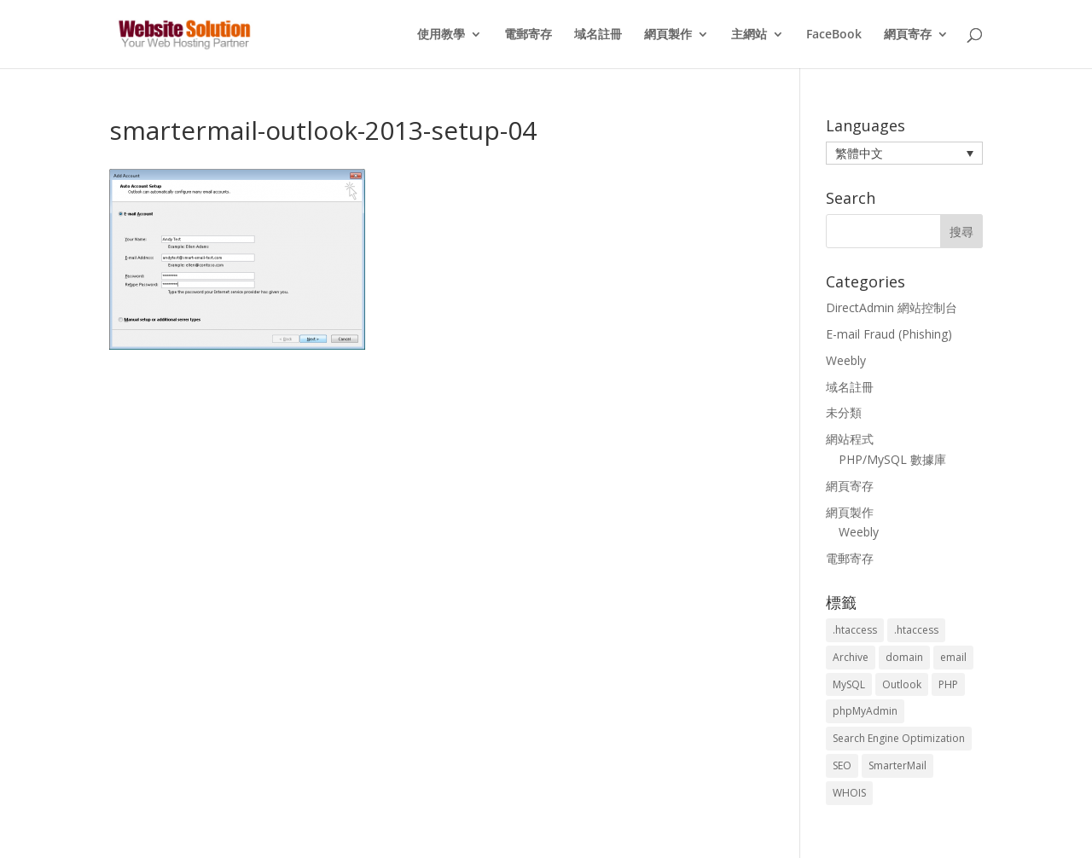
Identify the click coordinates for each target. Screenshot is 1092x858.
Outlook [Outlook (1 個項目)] (901, 684)
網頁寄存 (908, 35)
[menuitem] (904, 153)
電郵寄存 (528, 35)
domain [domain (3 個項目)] (904, 657)
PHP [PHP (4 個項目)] (948, 684)
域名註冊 (598, 35)
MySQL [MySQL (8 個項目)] (849, 684)
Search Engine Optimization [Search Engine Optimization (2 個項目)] (899, 738)
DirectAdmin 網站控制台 (891, 307)
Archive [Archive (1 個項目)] (850, 657)
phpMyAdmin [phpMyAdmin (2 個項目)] (865, 711)
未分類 (844, 412)
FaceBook (834, 35)
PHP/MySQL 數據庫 (892, 459)
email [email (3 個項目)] (953, 657)
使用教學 (441, 35)
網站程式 (850, 439)
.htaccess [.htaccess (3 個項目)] (855, 630)
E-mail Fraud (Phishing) (889, 334)
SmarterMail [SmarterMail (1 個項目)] (897, 765)
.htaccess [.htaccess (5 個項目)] (916, 630)
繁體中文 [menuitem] (859, 153)
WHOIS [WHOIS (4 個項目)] (849, 793)
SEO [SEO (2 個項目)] (842, 765)
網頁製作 (668, 35)
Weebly (846, 360)
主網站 (749, 35)
